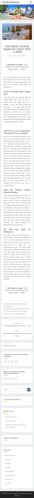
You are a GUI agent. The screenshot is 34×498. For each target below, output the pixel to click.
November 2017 (10, 471)
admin (24, 55)
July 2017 (8, 483)
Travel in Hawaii (10, 421)
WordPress (23, 493)
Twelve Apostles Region (18, 314)
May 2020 (8, 463)
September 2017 (10, 475)
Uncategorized (8, 306)
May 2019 (8, 467)
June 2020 (8, 459)
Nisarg (17, 495)
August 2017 (9, 479)
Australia (8, 309)
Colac (14, 309)
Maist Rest (20, 309)
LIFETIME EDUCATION (10, 2)
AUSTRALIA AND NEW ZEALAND (16, 304)
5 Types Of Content (11, 417)
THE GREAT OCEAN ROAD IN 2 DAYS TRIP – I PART (17, 67)
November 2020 (10, 455)
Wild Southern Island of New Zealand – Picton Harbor (17, 333)
